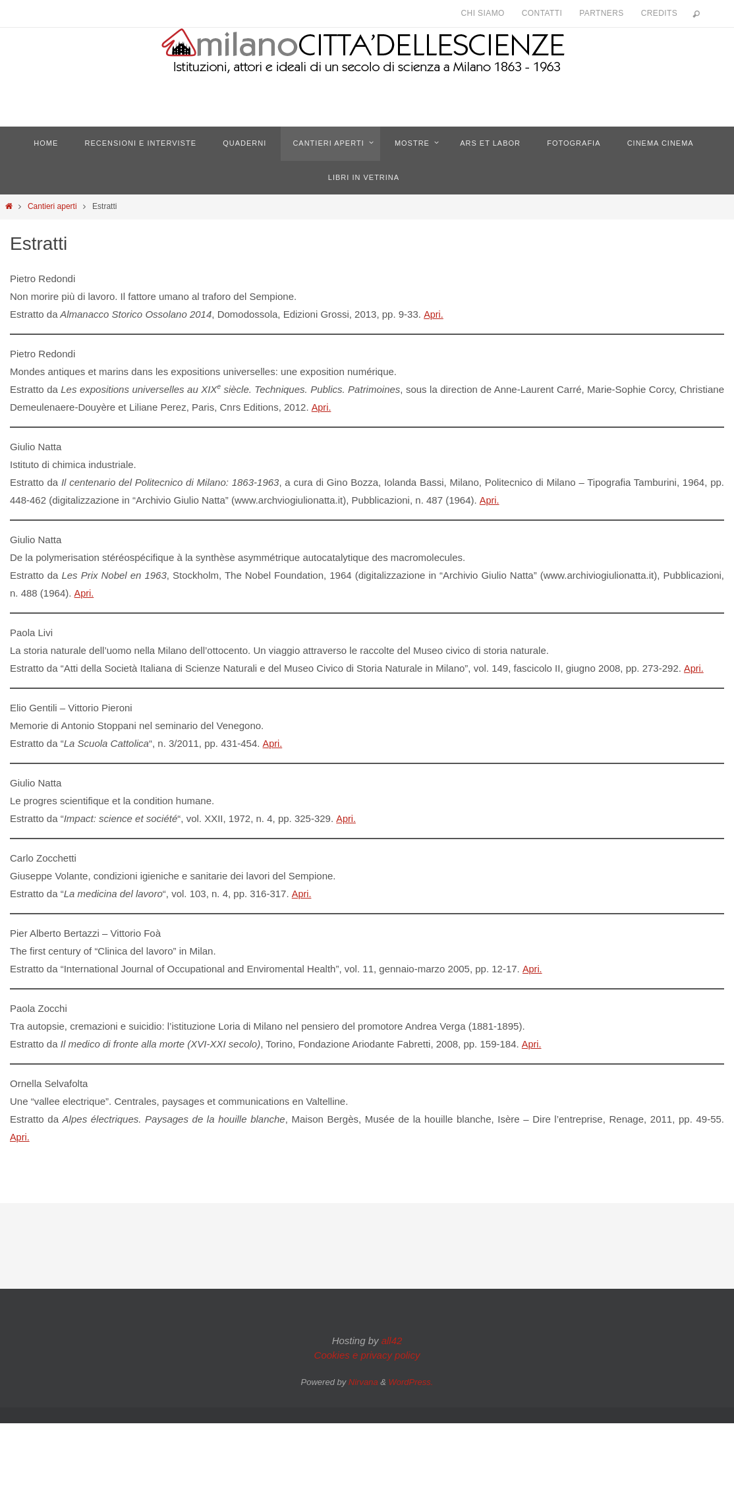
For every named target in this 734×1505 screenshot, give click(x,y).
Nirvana (363, 1375)
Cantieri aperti (52, 206)
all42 (392, 1333)
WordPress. (411, 1375)
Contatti (542, 13)
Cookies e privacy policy (367, 1347)
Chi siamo (483, 13)
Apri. (433, 314)
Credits (659, 13)
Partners (601, 13)
